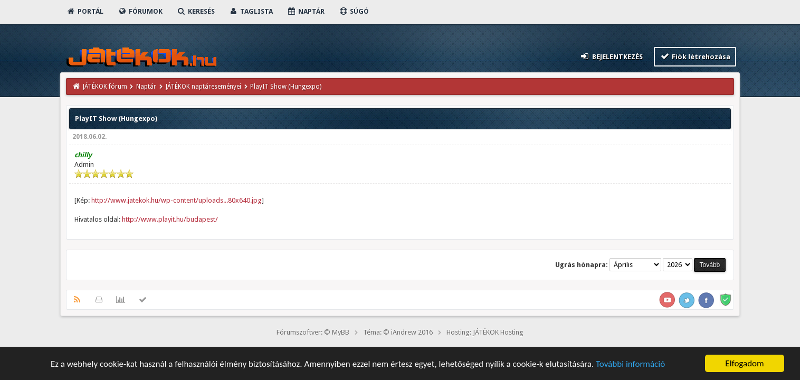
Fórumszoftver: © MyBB (313, 332)
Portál (84, 11)
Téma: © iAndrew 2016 (398, 332)
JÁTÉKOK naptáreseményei (203, 86)
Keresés (196, 11)
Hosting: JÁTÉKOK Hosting (484, 332)
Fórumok (140, 11)
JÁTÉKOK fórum (105, 86)
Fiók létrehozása (695, 56)
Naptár (306, 11)
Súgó (354, 11)
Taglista (251, 11)
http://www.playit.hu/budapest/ (170, 219)
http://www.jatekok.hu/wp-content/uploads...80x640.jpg (176, 200)
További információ (630, 364)
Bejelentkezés (611, 56)
